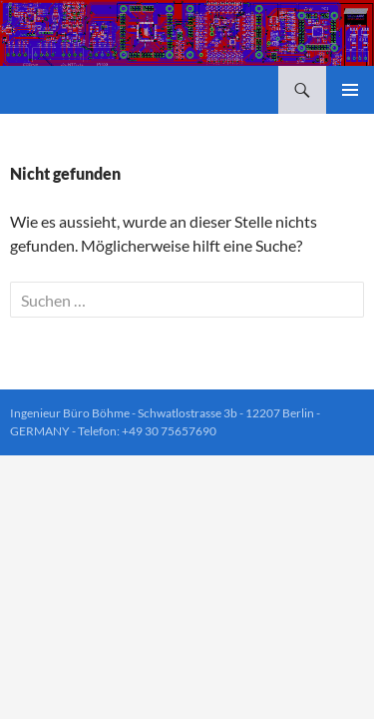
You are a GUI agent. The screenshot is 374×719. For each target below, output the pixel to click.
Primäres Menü (350, 90)
